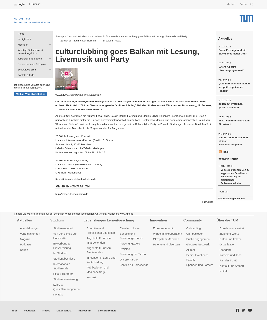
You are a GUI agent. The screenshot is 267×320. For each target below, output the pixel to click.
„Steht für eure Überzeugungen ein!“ (231, 68)
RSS (224, 152)
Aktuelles (24, 220)
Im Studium (60, 253)
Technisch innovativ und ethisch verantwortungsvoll (233, 141)
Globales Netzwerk (198, 244)
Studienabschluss (64, 258)
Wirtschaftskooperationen (168, 233)
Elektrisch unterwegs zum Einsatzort (234, 122)
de (228, 4)
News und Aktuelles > (78, 36)
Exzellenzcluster (130, 228)
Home (21, 33)
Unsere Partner (129, 259)
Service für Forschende (134, 264)
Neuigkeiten (49, 39)
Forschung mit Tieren (133, 254)
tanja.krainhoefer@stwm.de (80, 179)
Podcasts (26, 244)
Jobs (15, 310)
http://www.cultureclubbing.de (71, 194)
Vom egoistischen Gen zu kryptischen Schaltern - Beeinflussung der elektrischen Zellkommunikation (235, 176)
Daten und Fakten (231, 239)
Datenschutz (64, 310)
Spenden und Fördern (199, 264)
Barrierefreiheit (107, 310)
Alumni (190, 249)
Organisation (227, 244)
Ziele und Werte (229, 233)
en (233, 4)
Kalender (49, 44)
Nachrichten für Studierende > (105, 36)
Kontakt (58, 294)
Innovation (158, 220)
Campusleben (194, 233)
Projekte (125, 248)
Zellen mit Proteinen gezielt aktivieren (230, 105)
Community (192, 220)
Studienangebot (63, 228)
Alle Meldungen (29, 228)
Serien (24, 249)
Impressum (84, 310)
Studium (57, 220)
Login (19, 4)
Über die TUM (227, 220)
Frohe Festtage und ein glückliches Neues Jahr (232, 52)
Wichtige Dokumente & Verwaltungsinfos (49, 49)
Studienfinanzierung (65, 279)
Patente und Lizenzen (166, 244)
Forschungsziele (130, 243)
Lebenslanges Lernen (101, 220)
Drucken (206, 201)
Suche (246, 4)
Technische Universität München (246, 17)
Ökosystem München (166, 239)
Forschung (125, 220)
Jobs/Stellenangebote (49, 58)
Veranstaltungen (30, 233)
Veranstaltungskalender (231, 198)
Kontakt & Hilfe (49, 74)
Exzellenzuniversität (232, 228)
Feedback (30, 310)
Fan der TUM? (228, 260)
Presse (46, 310)
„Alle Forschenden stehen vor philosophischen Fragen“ (234, 87)
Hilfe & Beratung (63, 273)
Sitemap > (60, 36)
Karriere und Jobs (230, 255)
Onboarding (193, 228)
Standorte (226, 249)
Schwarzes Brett (49, 69)
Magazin (25, 239)
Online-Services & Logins (49, 64)
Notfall (223, 271)
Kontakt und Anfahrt (232, 265)
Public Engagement (198, 239)
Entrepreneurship (163, 228)
